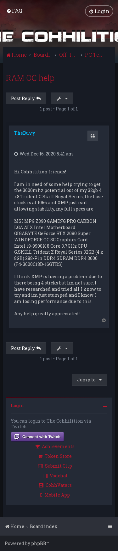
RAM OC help (30, 78)
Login (17, 405)
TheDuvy (24, 133)
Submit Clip (55, 466)
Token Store (55, 456)
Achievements (55, 446)
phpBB (38, 543)
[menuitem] (14, 10)
